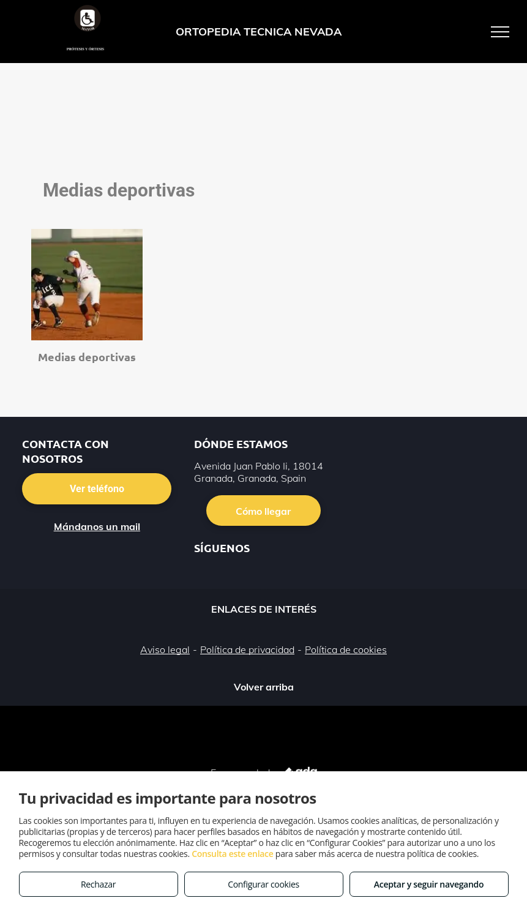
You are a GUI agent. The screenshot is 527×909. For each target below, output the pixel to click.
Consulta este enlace (232, 853)
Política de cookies (346, 649)
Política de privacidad (247, 649)
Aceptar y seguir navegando (429, 884)
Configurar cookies (263, 884)
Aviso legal (165, 649)
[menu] (500, 32)
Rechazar (98, 884)
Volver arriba (264, 687)
